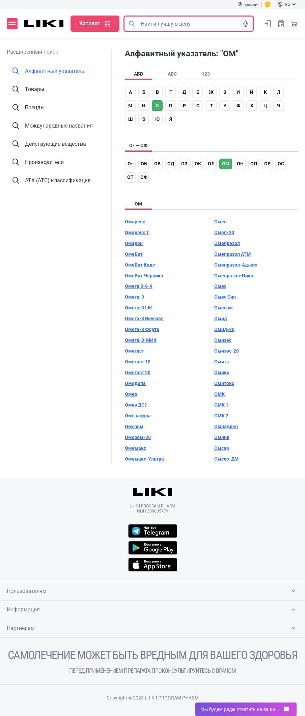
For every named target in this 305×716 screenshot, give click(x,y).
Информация (152, 610)
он (240, 163)
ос (281, 163)
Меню (12, 23)
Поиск (131, 24)
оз (184, 163)
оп (253, 163)
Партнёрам (152, 628)
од (170, 163)
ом (225, 163)
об (144, 163)
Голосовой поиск (245, 23)
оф (143, 177)
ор (267, 163)
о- (130, 163)
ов (157, 163)
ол (211, 163)
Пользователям (152, 591)
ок (198, 163)
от (130, 177)
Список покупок (281, 23)
